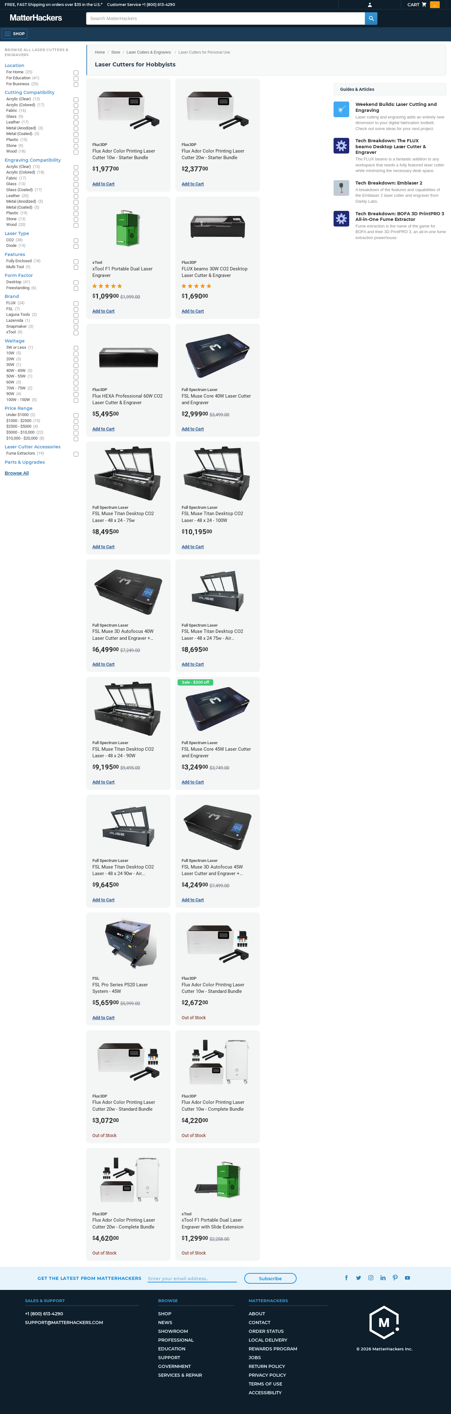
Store (115, 52)
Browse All (17, 473)
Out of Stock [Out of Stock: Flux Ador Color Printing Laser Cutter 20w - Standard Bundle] (104, 1135)
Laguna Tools (21, 315)
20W (13, 359)
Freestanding (21, 288)
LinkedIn (382, 1277)
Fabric (16, 111)
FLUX (15, 303)
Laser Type (17, 233)
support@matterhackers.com (64, 1322)
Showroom (173, 1331)
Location (14, 65)
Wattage (15, 341)
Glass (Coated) (24, 190)
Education (171, 1349)
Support (169, 1357)
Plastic (17, 140)
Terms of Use (265, 1384)
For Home (19, 72)
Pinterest (395, 1277)
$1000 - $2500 (23, 421)
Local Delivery (268, 1340)
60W (13, 382)
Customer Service (124, 4)
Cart (423, 4)
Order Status (266, 1331)
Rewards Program (273, 1349)
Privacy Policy (267, 1375)
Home (100, 52)
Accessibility (265, 1393)
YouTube (407, 1277)
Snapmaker (20, 327)
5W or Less (19, 348)
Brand (12, 296)
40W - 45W (19, 371)
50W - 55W (19, 376)
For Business (22, 84)
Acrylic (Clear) (23, 99)
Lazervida (18, 321)
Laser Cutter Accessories (32, 447)
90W (13, 394)
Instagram (370, 1277)
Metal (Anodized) (24, 128)
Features (15, 254)
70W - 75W (19, 388)
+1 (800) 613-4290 (158, 4)
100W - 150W (21, 400)
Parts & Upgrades (25, 462)
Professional (176, 1340)
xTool (14, 332)
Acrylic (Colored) (25, 105)
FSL (13, 309)
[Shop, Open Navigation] (14, 34)
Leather (17, 122)
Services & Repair (180, 1375)
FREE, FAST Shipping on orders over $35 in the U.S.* (53, 4)
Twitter (358, 1277)
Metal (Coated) (22, 134)
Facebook (346, 1277)
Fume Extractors (25, 454)
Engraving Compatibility (33, 160)
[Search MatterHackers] (371, 18)
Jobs (255, 1357)
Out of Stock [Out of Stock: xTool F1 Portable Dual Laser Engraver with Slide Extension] (194, 1252)
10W (13, 353)
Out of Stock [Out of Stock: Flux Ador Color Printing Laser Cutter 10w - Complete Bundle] (194, 1135)
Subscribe (270, 1278)
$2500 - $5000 (22, 427)
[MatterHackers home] (36, 18)
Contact (259, 1322)
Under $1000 (20, 415)
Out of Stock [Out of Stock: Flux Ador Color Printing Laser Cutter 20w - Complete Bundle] (104, 1252)
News (165, 1322)
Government (174, 1366)
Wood (16, 151)
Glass (14, 117)
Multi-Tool (18, 267)
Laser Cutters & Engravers (149, 52)
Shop (164, 1314)
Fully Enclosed (23, 261)
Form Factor (19, 275)
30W (13, 365)
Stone (14, 146)
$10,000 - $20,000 (25, 438)
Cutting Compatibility (29, 92)
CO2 (14, 240)
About (257, 1314)
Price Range (19, 408)
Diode (16, 246)
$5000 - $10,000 (25, 433)
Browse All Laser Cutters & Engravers (37, 52)
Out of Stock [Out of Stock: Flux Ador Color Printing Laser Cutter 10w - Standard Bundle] (194, 1017)
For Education (22, 78)
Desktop (18, 282)
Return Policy (267, 1366)
